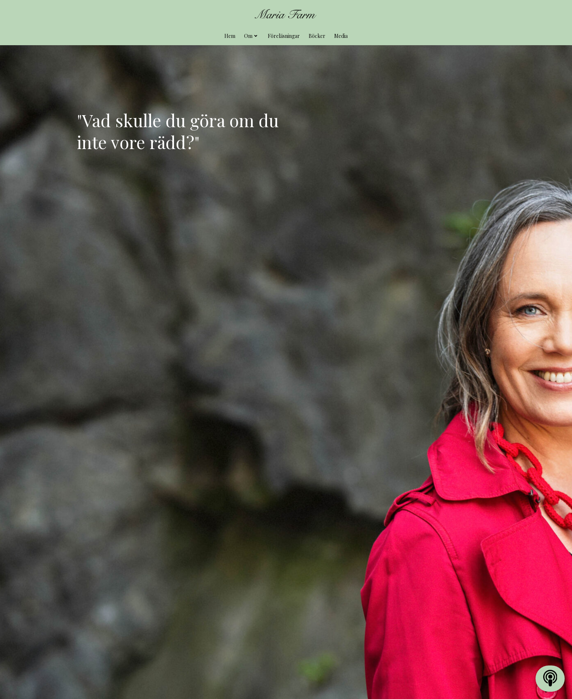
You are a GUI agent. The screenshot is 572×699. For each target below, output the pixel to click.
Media (341, 34)
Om (251, 34)
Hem (229, 34)
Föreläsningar (284, 34)
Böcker (317, 34)
